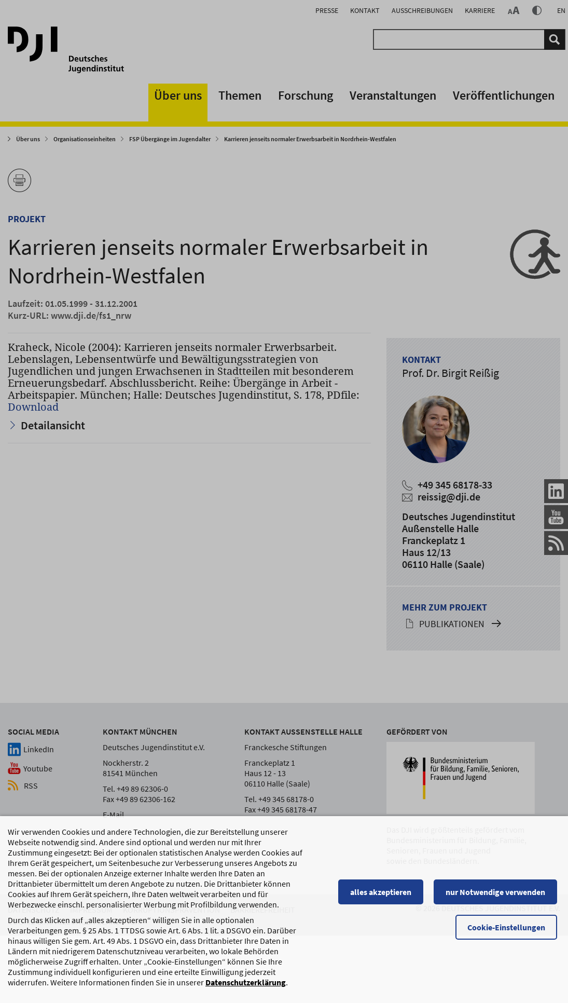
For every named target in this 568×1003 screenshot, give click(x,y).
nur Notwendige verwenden (498, 893)
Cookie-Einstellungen (509, 928)
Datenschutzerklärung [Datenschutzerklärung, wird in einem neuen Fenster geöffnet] (245, 983)
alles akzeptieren (383, 893)
